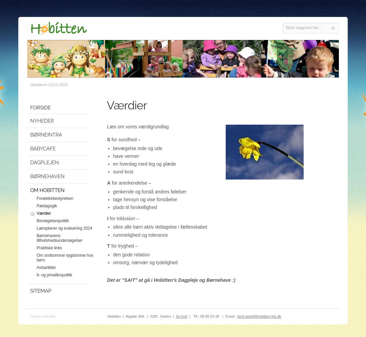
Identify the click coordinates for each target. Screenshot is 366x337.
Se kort (181, 316)
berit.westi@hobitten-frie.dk (259, 316)
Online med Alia (43, 316)
